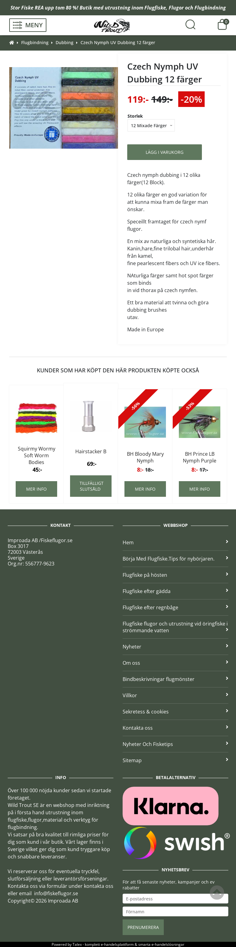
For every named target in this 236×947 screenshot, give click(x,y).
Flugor (176, 7)
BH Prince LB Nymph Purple (199, 457)
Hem (175, 542)
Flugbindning (210, 7)
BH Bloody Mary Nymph (145, 457)
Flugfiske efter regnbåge (175, 607)
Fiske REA (32, 7)
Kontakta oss (175, 728)
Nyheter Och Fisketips (175, 744)
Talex (77, 944)
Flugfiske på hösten (175, 575)
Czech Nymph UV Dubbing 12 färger (118, 42)
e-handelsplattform (117, 944)
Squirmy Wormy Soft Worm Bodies (36, 455)
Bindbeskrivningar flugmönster (175, 679)
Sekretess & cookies (175, 711)
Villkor (175, 695)
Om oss (175, 663)
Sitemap (175, 760)
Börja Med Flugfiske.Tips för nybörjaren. (175, 558)
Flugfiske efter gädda (175, 591)
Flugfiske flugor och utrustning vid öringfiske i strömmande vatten (175, 627)
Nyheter (175, 646)
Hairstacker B (90, 451)
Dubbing (64, 42)
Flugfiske (155, 7)
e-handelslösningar (167, 944)
